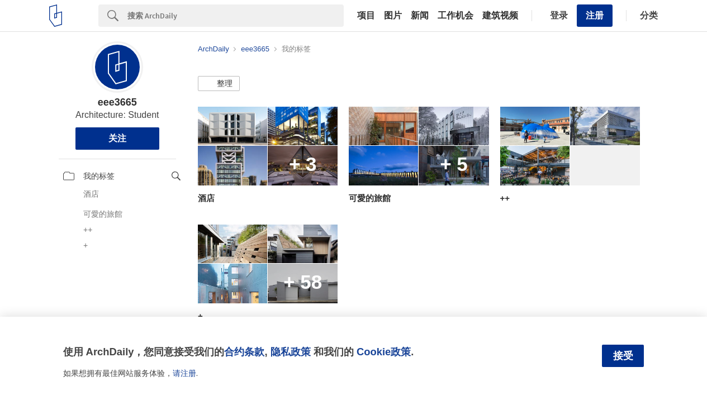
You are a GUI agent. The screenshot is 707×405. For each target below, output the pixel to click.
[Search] (235, 15)
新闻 (420, 15)
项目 (366, 15)
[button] (219, 84)
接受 (623, 355)
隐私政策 (291, 352)
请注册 (184, 373)
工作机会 (455, 15)
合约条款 (244, 352)
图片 (393, 15)
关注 (117, 138)
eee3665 (117, 102)
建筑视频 (500, 15)
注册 (595, 15)
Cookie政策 (384, 352)
